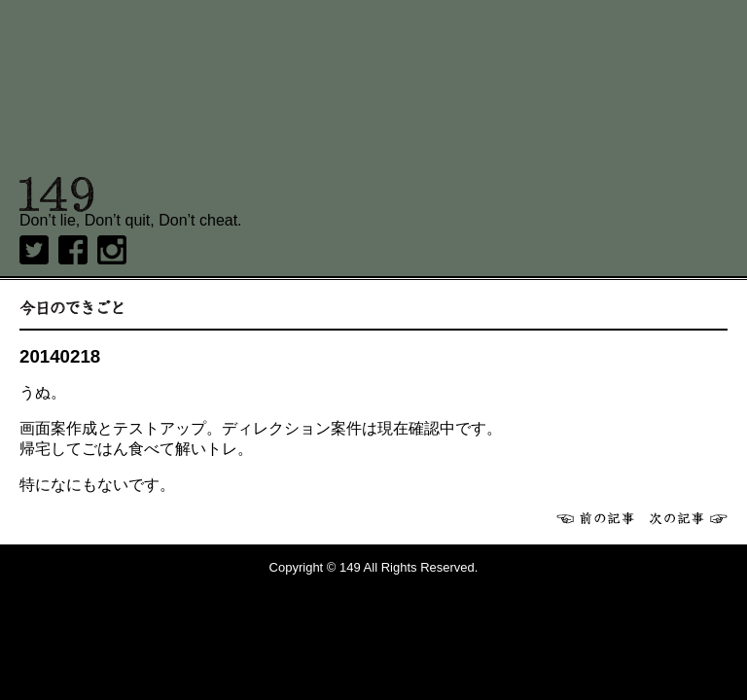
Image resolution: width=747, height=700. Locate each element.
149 (56, 194)
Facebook (73, 249)
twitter (34, 249)
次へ (689, 518)
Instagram (111, 249)
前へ (595, 518)
